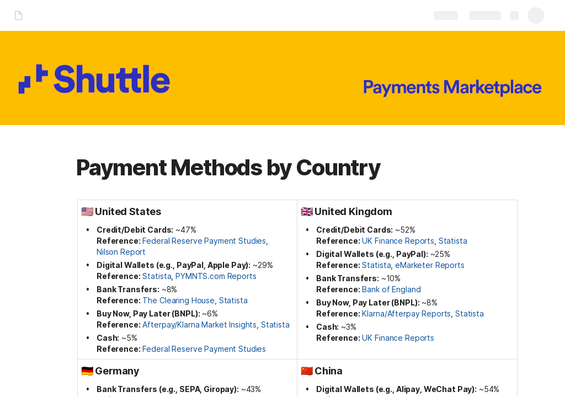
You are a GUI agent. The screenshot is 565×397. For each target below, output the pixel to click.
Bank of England (391, 289)
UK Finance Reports (398, 240)
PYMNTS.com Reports (215, 276)
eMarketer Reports (430, 265)
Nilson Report (121, 251)
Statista (156, 276)
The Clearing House (178, 300)
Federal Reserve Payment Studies (204, 240)
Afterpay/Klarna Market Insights (199, 324)
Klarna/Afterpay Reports (406, 313)
